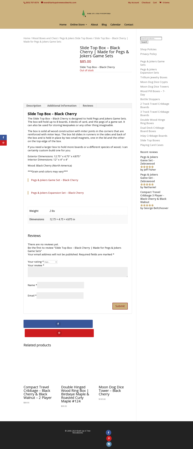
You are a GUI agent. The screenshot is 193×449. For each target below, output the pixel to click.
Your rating (36, 261)
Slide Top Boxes (150, 140)
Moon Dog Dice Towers (154, 86)
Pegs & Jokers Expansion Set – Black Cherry (57, 192)
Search (144, 42)
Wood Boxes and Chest (45, 38)
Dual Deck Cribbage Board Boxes (152, 129)
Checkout (146, 3)
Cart (155, 3)
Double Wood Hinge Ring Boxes (152, 121)
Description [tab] (33, 105)
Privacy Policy (148, 54)
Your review (36, 265)
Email (32, 295)
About (94, 25)
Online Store (77, 25)
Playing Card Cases (151, 145)
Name (32, 285)
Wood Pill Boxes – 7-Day (152, 92)
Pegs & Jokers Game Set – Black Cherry (54, 180)
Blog (104, 25)
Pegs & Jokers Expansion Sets (149, 71)
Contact (128, 25)
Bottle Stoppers (150, 99)
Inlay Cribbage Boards (153, 135)
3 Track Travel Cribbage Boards (154, 113)
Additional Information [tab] (61, 105)
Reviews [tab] (88, 105)
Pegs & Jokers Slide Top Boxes (76, 38)
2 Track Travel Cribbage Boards (154, 105)
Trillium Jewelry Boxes (153, 77)
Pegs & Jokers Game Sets (152, 63)
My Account (133, 3)
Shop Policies (148, 49)
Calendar (115, 25)
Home (62, 25)
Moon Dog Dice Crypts (154, 82)
